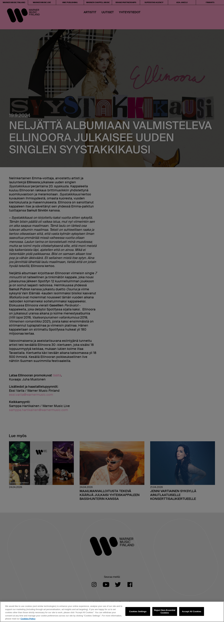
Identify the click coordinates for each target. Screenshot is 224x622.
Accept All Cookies (191, 611)
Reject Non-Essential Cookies (164, 611)
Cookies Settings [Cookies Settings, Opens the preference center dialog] (138, 611)
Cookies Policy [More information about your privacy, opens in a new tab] (27, 618)
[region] (112, 611)
